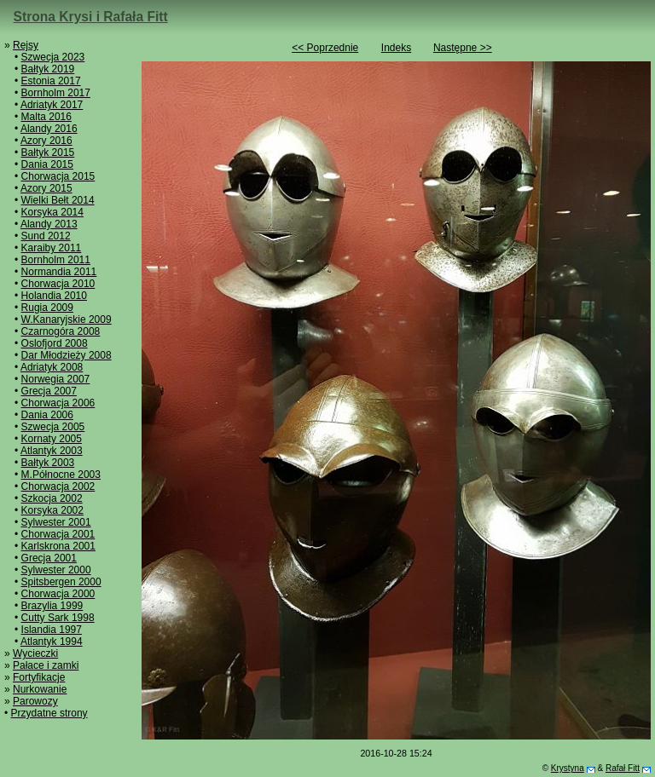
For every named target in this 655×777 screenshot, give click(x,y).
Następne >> (462, 48)
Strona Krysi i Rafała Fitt (91, 16)
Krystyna (567, 768)
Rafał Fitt (623, 768)
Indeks (396, 48)
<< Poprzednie (325, 48)
